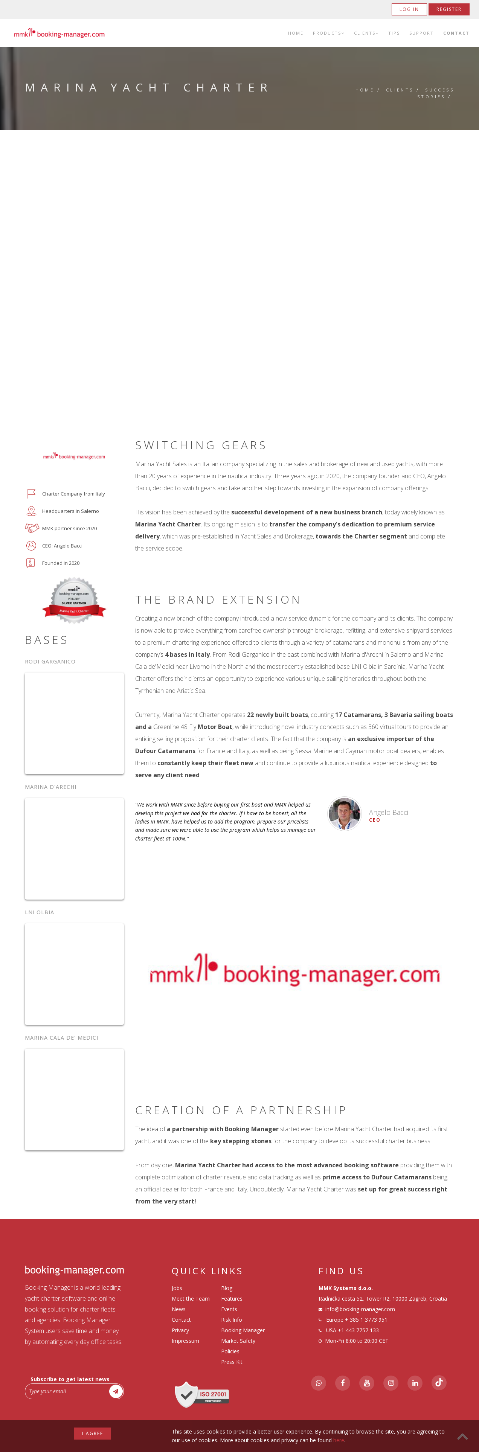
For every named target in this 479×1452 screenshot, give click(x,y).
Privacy (180, 1330)
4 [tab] (311, 1084)
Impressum (185, 1340)
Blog (226, 1288)
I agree (92, 1433)
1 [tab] (277, 1084)
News (179, 1309)
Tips (394, 33)
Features (232, 1298)
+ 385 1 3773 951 (366, 1319)
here (338, 1440)
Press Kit (232, 1361)
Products (329, 33)
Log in (409, 9)
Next (439, 970)
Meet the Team (191, 1298)
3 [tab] (300, 1084)
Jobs (177, 1288)
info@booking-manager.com (360, 1309)
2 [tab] (289, 1084)
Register (449, 9)
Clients (366, 33)
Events (229, 1309)
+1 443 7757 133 (358, 1330)
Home (296, 33)
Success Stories (435, 93)
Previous (150, 970)
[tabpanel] (295, 970)
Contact (456, 33)
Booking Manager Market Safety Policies (243, 1341)
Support (421, 33)
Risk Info (231, 1319)
